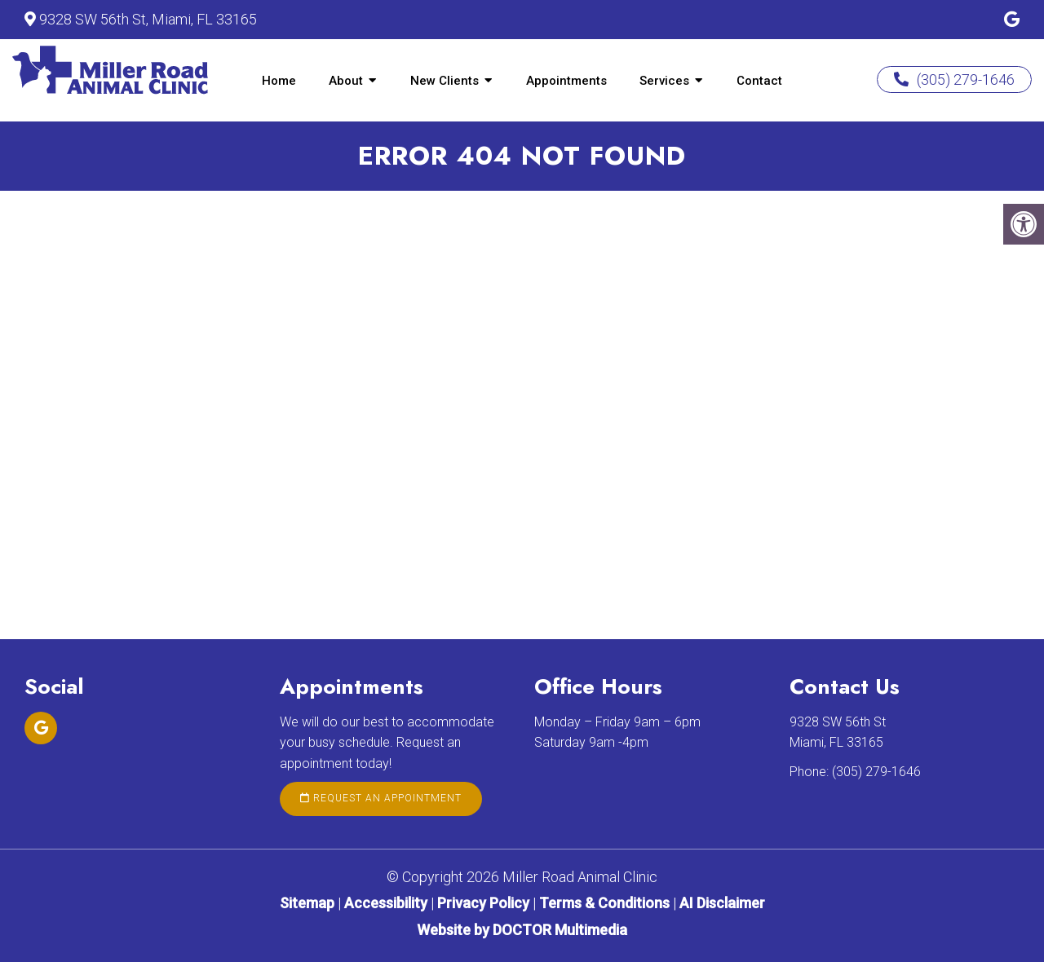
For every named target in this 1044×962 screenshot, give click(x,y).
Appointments (566, 80)
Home (279, 80)
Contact (759, 80)
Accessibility (385, 902)
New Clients (444, 80)
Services (664, 80)
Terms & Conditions (606, 902)
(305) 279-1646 (954, 79)
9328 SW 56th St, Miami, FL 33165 (148, 19)
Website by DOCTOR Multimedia (522, 929)
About (346, 80)
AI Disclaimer (722, 902)
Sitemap (307, 902)
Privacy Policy (485, 902)
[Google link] (1012, 20)
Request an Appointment (381, 798)
